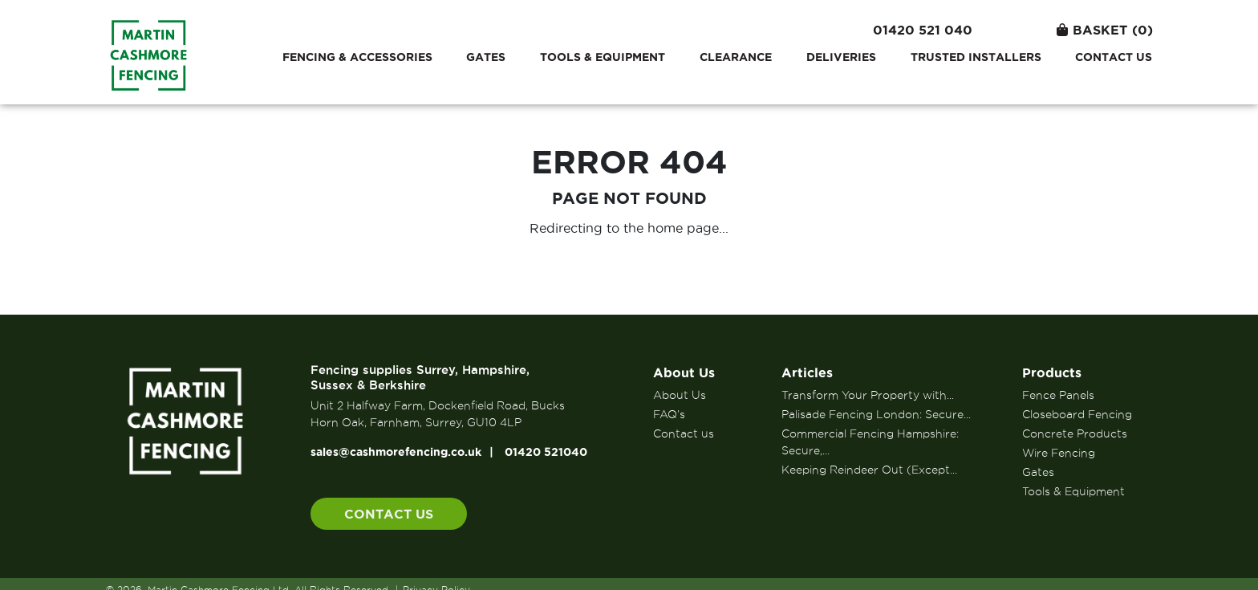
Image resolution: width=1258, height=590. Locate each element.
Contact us (1113, 57)
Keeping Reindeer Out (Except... (869, 469)
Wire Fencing (1058, 452)
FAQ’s (669, 414)
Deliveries (841, 57)
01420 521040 (546, 452)
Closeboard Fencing (1077, 414)
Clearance (736, 57)
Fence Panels (1058, 395)
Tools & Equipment (602, 57)
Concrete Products (1074, 433)
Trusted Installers (976, 57)
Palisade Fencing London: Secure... (876, 414)
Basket (1105, 29)
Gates (485, 57)
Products (1051, 372)
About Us (684, 372)
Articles (807, 372)
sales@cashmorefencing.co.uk (395, 452)
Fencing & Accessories (357, 57)
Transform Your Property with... (867, 395)
